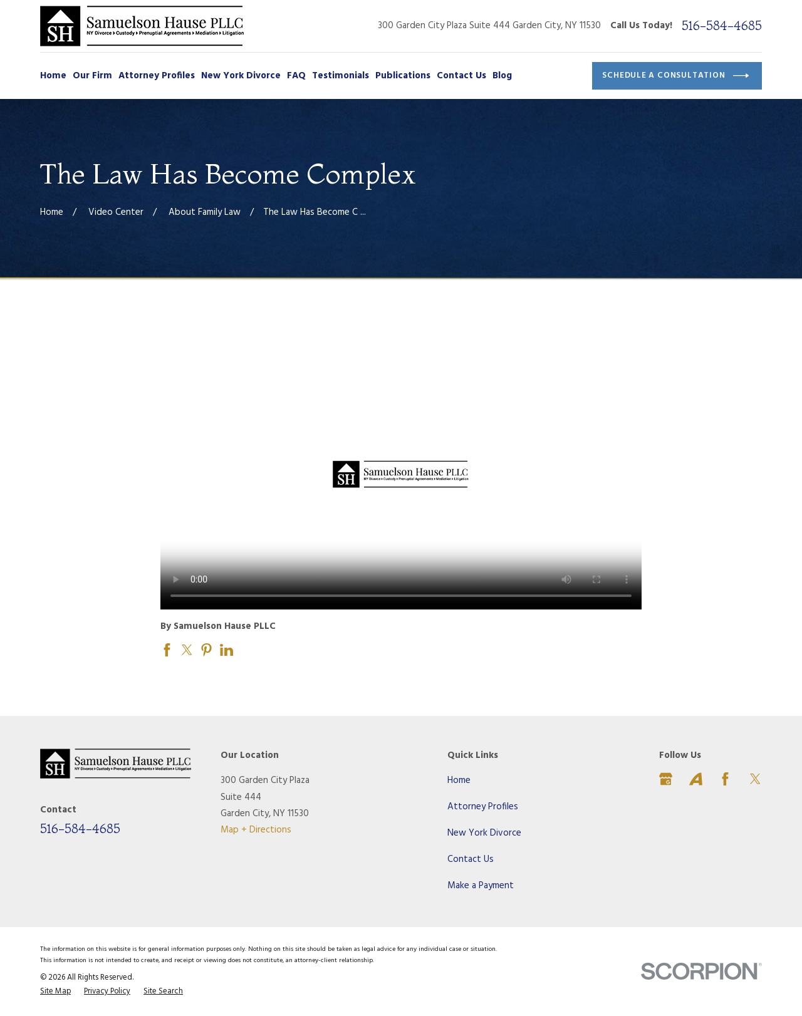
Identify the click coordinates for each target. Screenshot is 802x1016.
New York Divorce (484, 833)
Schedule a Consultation (675, 76)
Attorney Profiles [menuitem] (156, 75)
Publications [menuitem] (402, 75)
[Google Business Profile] (665, 778)
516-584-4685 (722, 25)
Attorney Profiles (482, 806)
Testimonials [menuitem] (340, 75)
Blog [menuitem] (502, 75)
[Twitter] (755, 778)
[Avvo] (695, 778)
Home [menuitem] (53, 75)
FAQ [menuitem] (296, 75)
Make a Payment (480, 885)
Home (459, 780)
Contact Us (470, 859)
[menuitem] (55, 992)
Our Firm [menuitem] (92, 75)
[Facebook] (725, 778)
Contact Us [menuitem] (461, 75)
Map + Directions (256, 829)
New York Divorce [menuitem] (241, 75)
